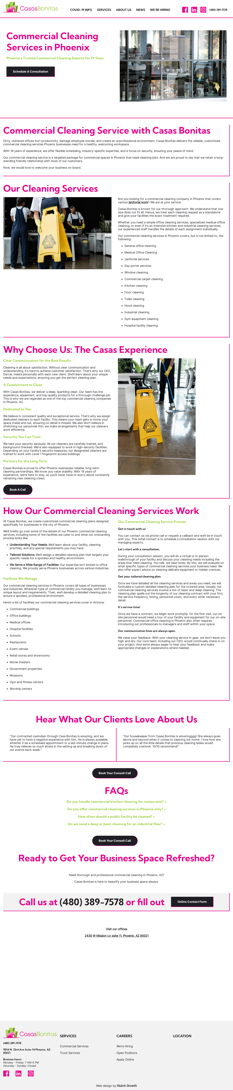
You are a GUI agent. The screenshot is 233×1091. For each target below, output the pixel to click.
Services (104, 10)
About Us (123, 10)
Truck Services (70, 1052)
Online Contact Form (192, 901)
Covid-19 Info (81, 10)
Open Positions (126, 1052)
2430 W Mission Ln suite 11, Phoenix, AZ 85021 (117, 935)
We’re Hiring (160, 10)
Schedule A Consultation (30, 71)
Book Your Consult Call (115, 773)
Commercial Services (74, 1046)
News (140, 10)
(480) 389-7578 (218, 9)
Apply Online (125, 1059)
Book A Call (18, 489)
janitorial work (138, 202)
